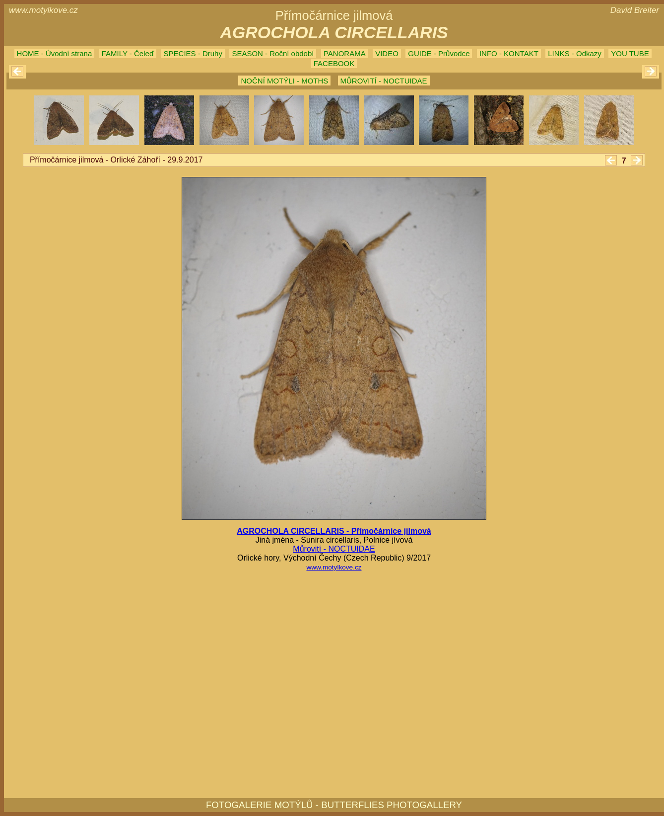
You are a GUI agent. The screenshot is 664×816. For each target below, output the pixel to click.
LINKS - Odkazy (574, 53)
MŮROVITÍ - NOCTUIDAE (383, 81)
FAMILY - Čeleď (128, 53)
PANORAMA (345, 53)
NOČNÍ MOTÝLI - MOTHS (284, 81)
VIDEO (386, 53)
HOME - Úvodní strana (54, 53)
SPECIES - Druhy (193, 53)
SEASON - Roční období (273, 53)
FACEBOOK (334, 63)
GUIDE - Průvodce (438, 53)
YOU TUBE (630, 53)
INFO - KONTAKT (508, 53)
